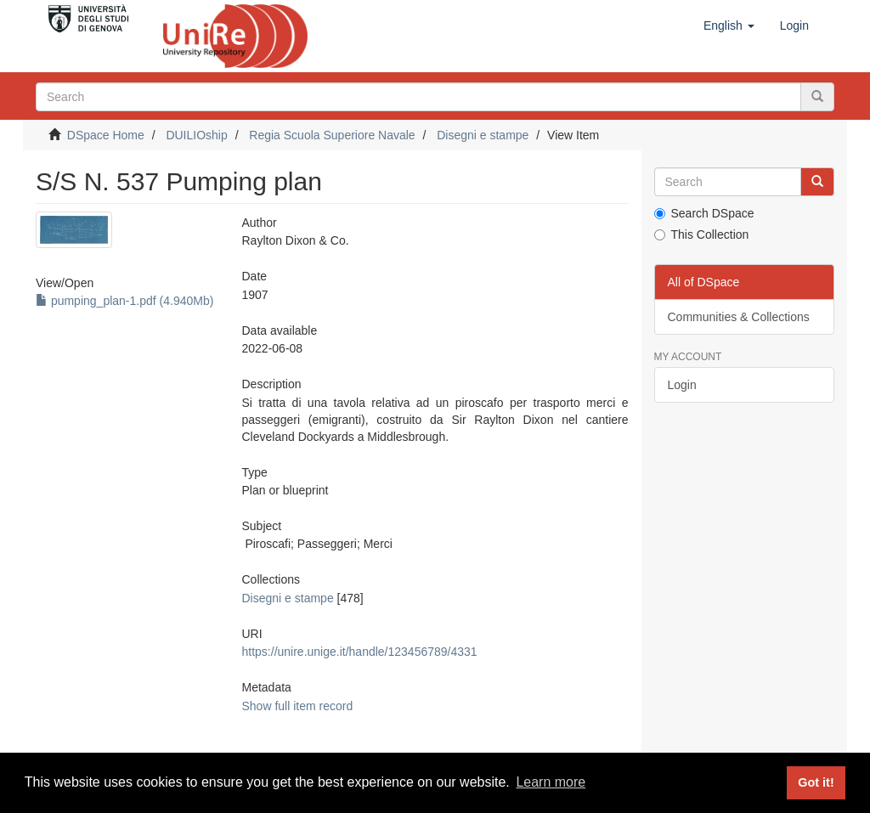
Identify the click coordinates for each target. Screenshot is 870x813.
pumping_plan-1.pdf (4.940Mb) (124, 301)
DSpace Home (105, 135)
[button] (729, 25)
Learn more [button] (550, 782)
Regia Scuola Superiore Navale (332, 135)
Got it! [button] (815, 782)
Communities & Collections (739, 317)
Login (682, 385)
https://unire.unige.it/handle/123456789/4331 (359, 651)
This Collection (701, 234)
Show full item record (297, 706)
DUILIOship (196, 135)
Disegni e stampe (482, 135)
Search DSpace (704, 213)
